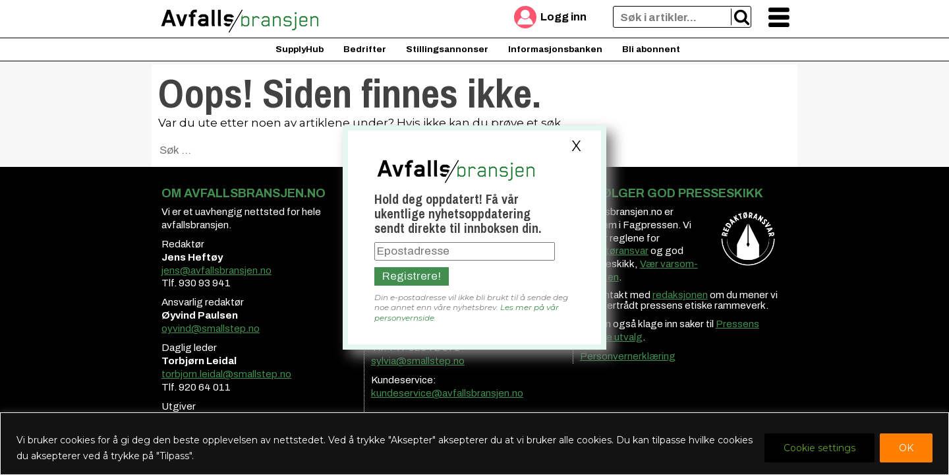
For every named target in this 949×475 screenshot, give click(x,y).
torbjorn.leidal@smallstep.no (226, 374)
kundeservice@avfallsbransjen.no (447, 393)
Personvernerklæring (628, 356)
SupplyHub (299, 49)
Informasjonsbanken (555, 49)
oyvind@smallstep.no (210, 328)
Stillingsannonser (447, 49)
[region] (474, 443)
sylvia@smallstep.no (418, 361)
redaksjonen (680, 295)
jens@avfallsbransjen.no (216, 270)
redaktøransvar (614, 250)
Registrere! (411, 276)
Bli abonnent (651, 49)
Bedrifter (364, 49)
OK (906, 448)
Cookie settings (819, 448)
